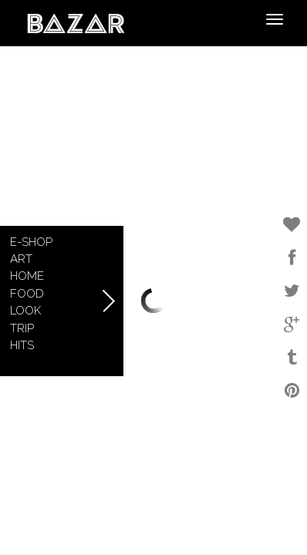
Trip (22, 328)
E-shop (31, 242)
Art (21, 259)
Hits (22, 345)
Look (25, 311)
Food (27, 294)
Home (27, 276)
